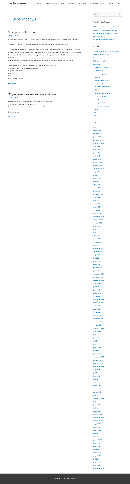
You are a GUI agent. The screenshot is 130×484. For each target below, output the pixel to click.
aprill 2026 (96, 127)
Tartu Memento (19, 3)
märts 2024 (97, 188)
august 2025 (97, 147)
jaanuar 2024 (97, 191)
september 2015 (98, 367)
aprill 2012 (96, 437)
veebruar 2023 (97, 210)
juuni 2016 (96, 338)
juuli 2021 (96, 258)
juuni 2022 (96, 233)
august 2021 (97, 255)
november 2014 (98, 392)
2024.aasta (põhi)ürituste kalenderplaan (106, 51)
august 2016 (97, 331)
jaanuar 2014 (97, 414)
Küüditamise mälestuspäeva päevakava (105, 30)
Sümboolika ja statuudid (103, 93)
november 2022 (98, 220)
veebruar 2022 (97, 242)
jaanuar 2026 (97, 137)
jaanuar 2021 (97, 271)
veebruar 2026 (97, 134)
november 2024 (98, 166)
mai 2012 (96, 433)
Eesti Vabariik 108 (99, 37)
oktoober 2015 (98, 363)
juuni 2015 (96, 376)
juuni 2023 (96, 201)
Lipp (98, 100)
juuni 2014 (96, 405)
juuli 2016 (96, 335)
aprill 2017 (96, 306)
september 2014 (98, 398)
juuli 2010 (96, 459)
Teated (62, 3)
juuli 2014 (96, 402)
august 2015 (97, 370)
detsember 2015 (98, 357)
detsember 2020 (98, 274)
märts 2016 (97, 347)
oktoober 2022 (98, 223)
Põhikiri (97, 90)
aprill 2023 (96, 204)
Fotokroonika (83, 3)
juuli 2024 (96, 175)
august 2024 (97, 172)
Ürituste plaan (71, 3)
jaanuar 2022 (97, 245)
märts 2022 (97, 239)
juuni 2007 (96, 465)
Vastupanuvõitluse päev (23, 32)
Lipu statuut (101, 103)
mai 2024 (96, 182)
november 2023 (98, 194)
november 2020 (98, 277)
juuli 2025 (96, 150)
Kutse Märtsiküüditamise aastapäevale (105, 33)
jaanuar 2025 (97, 162)
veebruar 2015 (97, 389)
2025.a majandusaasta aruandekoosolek (106, 27)
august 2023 (97, 198)
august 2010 (97, 456)
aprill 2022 (96, 236)
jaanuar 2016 (97, 354)
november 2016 (98, 322)
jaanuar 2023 (97, 214)
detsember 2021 (98, 249)
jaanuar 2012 (97, 440)
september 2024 (98, 169)
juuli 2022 (96, 229)
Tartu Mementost (49, 3)
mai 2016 (96, 341)
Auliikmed (100, 84)
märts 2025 (97, 159)
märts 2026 (97, 131)
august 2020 (97, 284)
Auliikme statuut (102, 96)
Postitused (96, 64)
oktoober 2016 (98, 325)
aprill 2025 (96, 156)
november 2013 (98, 421)
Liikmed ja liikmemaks (102, 80)
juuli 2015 (96, 373)
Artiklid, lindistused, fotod (101, 55)
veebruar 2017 (97, 312)
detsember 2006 (98, 469)
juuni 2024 (96, 178)
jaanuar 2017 (97, 316)
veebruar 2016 (97, 351)
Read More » (12, 83)
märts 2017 (97, 309)
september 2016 (98, 328)
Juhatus (97, 77)
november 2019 (98, 303)
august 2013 (97, 424)
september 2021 (98, 252)
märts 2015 (97, 386)
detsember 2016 (98, 319)
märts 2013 (97, 430)
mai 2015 (96, 379)
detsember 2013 (98, 418)
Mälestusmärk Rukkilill (100, 61)
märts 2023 (97, 207)
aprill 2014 (96, 408)
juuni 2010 (96, 462)
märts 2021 (97, 265)
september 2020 (98, 280)
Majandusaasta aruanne (103, 87)
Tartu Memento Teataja (97, 3)
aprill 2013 (96, 427)
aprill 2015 (96, 382)
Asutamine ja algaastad (102, 74)
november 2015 (98, 360)
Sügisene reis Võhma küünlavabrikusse (32, 94)
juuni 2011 (96, 443)
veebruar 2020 (97, 296)
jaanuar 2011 (97, 453)
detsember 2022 (98, 217)
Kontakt (111, 3)
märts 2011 (97, 446)
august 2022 (97, 226)
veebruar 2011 (97, 449)
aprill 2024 (96, 185)
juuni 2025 (96, 153)
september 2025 (98, 143)
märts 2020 (97, 293)
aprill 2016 (96, 344)
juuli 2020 (96, 287)
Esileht (39, 3)
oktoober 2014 (98, 395)
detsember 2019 (98, 300)
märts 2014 (97, 411)
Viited (118, 3)
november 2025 (98, 140)
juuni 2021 (96, 261)
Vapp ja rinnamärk (103, 106)
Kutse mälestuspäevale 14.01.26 (103, 40)
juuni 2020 (96, 290)
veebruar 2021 (97, 268)
